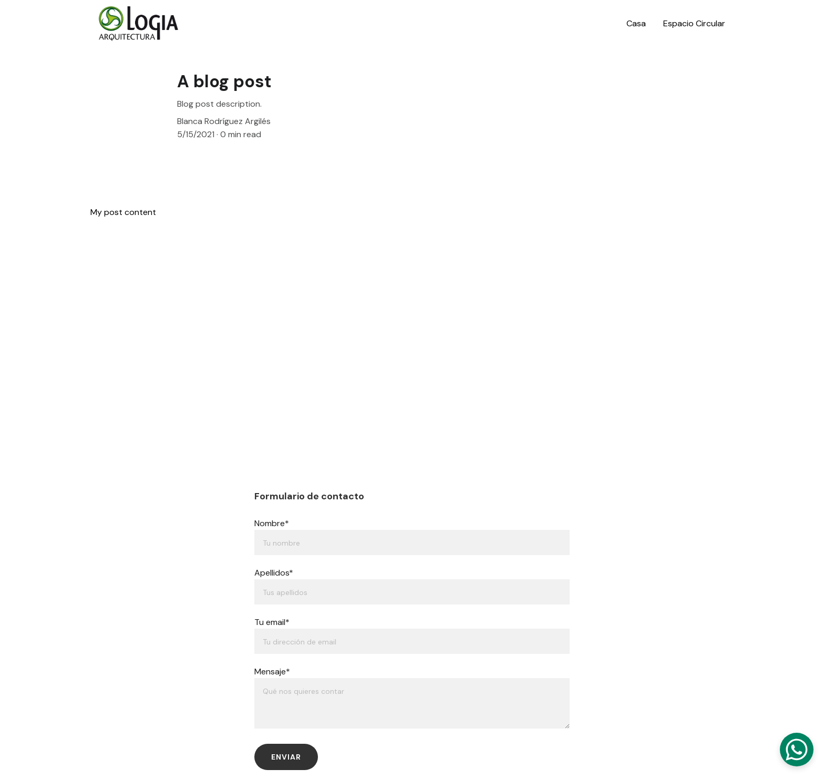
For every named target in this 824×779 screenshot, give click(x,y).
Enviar (286, 757)
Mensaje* (272, 671)
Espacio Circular (694, 23)
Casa (636, 23)
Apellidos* (273, 572)
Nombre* (271, 523)
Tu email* (272, 622)
